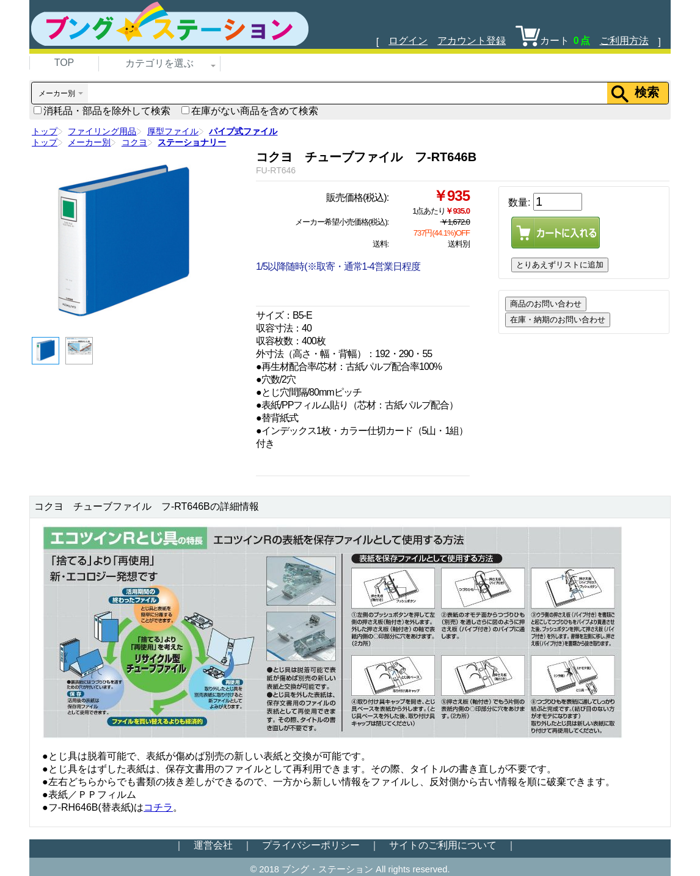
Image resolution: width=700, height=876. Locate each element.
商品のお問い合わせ (546, 303)
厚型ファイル (173, 131)
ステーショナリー (192, 142)
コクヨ (134, 142)
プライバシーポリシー (311, 845)
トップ (44, 131)
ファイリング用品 (102, 131)
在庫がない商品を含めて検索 (249, 111)
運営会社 (213, 845)
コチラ (158, 807)
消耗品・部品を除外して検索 (102, 111)
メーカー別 (89, 142)
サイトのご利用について (443, 845)
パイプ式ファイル (243, 131)
